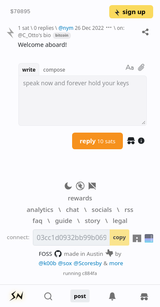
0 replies (44, 27)
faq (37, 220)
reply (98, 140)
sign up (129, 11)
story (92, 220)
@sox (65, 263)
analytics (40, 209)
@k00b (47, 263)
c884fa (89, 273)
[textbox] (82, 101)
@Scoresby (87, 263)
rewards (80, 198)
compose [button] (54, 69)
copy (119, 237)
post (80, 296)
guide (63, 220)
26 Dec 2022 (89, 27)
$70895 (20, 12)
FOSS (50, 253)
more (116, 263)
